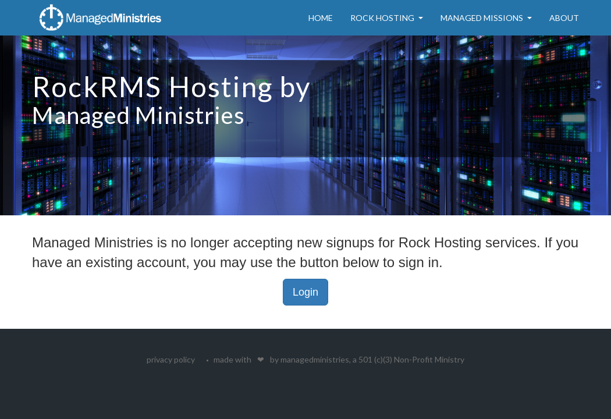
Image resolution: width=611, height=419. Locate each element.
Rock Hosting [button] (386, 18)
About (564, 18)
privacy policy (171, 359)
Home (320, 18)
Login (305, 292)
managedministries (314, 359)
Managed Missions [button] (486, 18)
